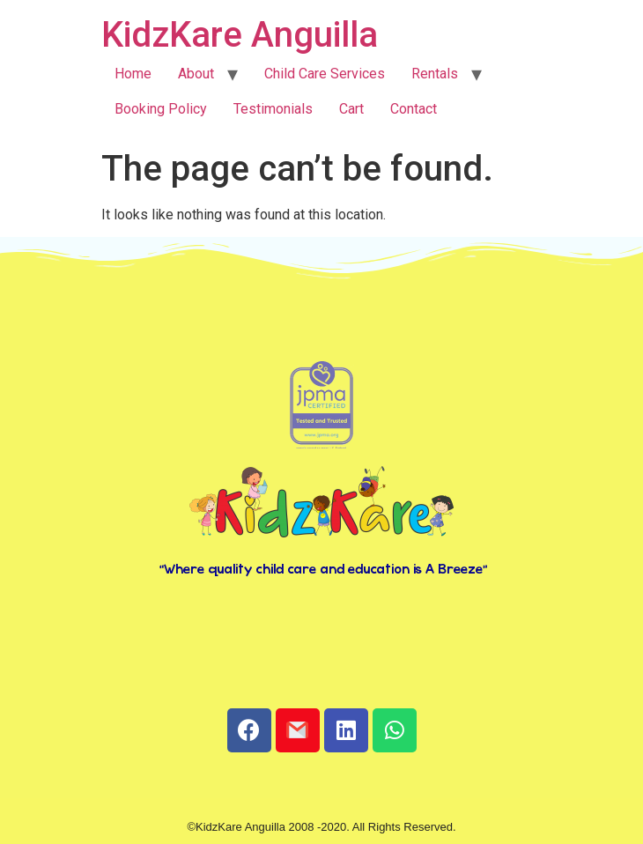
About (196, 73)
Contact (413, 108)
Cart (351, 108)
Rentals (434, 73)
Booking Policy (161, 108)
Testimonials (273, 108)
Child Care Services (324, 73)
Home (133, 73)
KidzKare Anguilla (239, 35)
